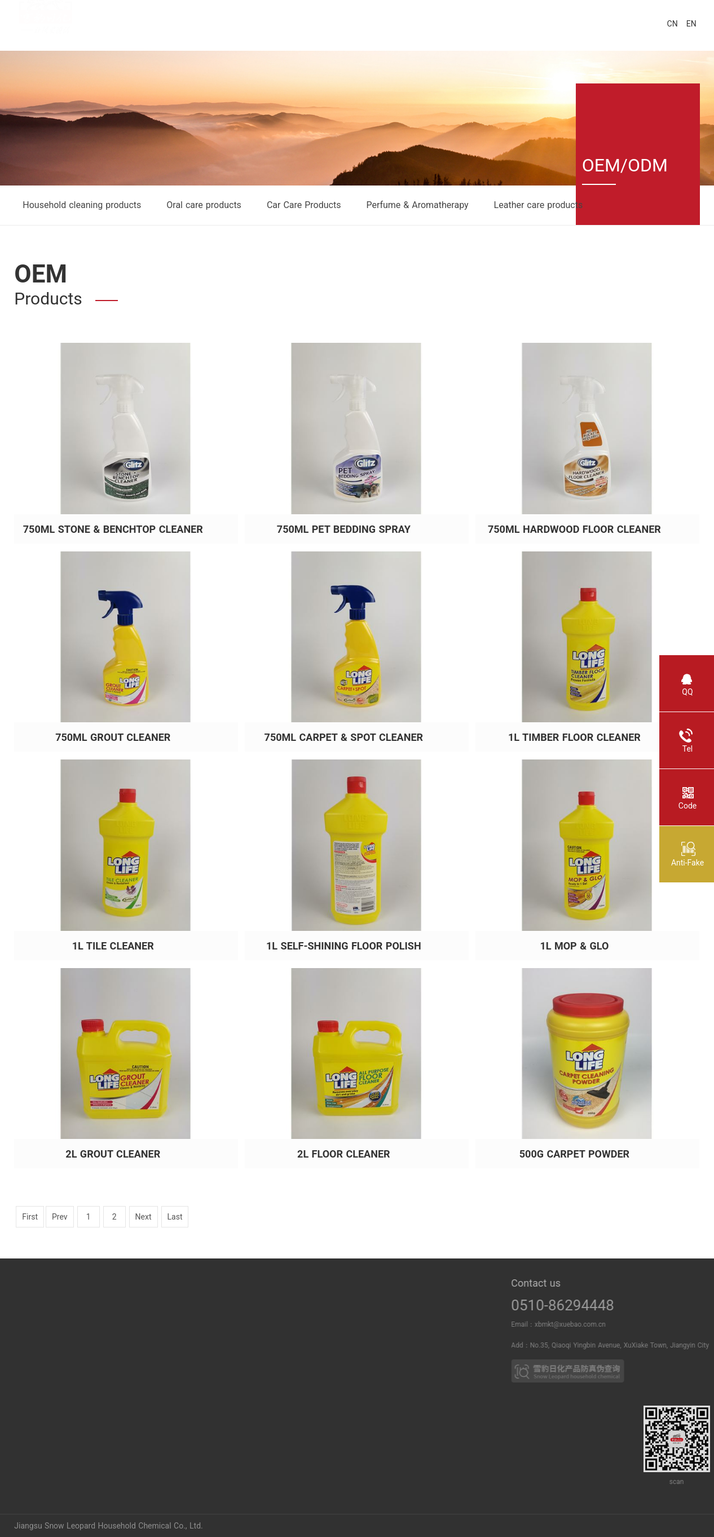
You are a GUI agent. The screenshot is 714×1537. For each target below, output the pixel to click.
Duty (8, 1353)
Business (381, 1310)
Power (87, 1310)
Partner (381, 1332)
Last (175, 1216)
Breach (87, 1332)
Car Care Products (304, 205)
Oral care (272, 1310)
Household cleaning (272, 1332)
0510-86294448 (608, 1305)
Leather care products (538, 205)
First (30, 1216)
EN (691, 23)
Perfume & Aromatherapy (417, 205)
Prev (60, 1216)
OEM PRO (381, 1353)
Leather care (271, 1353)
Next (143, 1216)
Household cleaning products (82, 205)
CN (672, 23)
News (194, 1310)
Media (193, 1332)
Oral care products (203, 205)
